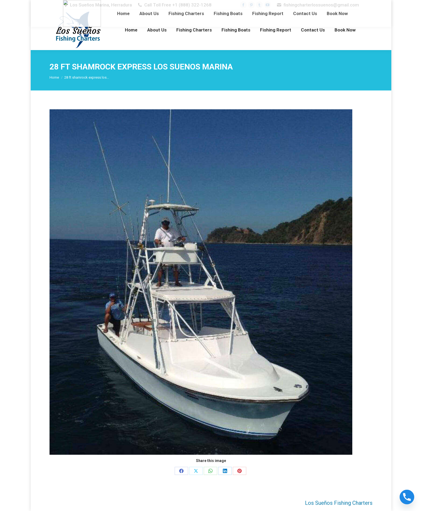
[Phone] (407, 497)
